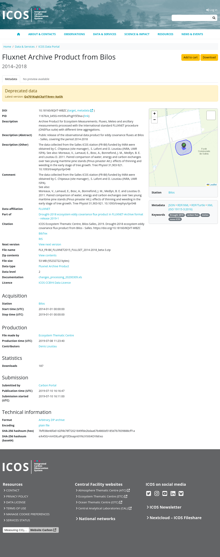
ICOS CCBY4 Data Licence (55, 282)
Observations (74, 34)
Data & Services (104, 34)
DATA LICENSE (16, 502)
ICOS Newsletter (166, 507)
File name (8, 250)
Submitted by (11, 385)
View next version (50, 244)
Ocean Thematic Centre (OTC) (98, 502)
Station (7, 303)
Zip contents (10, 255)
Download (209, 57)
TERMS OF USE (16, 508)
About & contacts (42, 34)
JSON (172, 205)
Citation (7, 224)
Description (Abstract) (17, 135)
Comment (9, 174)
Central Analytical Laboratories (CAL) (103, 508)
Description (10, 121)
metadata (83, 110)
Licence (7, 282)
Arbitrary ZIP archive (52, 420)
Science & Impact (136, 34)
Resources (165, 34)
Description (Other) (15, 144)
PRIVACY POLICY (17, 496)
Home (7, 46)
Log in (211, 10)
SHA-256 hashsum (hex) (18, 431)
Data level (9, 272)
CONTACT (12, 490)
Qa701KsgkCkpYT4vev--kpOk (43, 96)
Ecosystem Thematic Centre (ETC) (101, 496)
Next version (11, 244)
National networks (97, 518)
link (86, 116)
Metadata (11, 79)
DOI (4, 110)
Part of (6, 214)
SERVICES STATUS (18, 520)
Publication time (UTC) (17, 391)
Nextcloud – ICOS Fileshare (176, 517)
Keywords (158, 215)
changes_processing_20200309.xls (60, 277)
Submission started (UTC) (15, 398)
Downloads (9, 366)
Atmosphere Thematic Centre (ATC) (102, 490)
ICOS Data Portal (49, 46)
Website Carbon (41, 530)
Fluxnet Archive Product (54, 266)
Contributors (11, 346)
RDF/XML (183, 205)
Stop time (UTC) (12, 314)
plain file (44, 425)
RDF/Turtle (198, 205)
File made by (10, 335)
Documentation (12, 277)
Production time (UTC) (17, 341)
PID (4, 116)
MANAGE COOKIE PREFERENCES (28, 514)
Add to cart (190, 57)
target (72, 110)
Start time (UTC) (13, 309)
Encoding (8, 425)
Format (7, 420)
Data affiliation (12, 209)
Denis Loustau (48, 346)
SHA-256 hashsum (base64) (14, 438)
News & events (192, 34)
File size (7, 261)
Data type (8, 266)
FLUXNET (44, 209)
